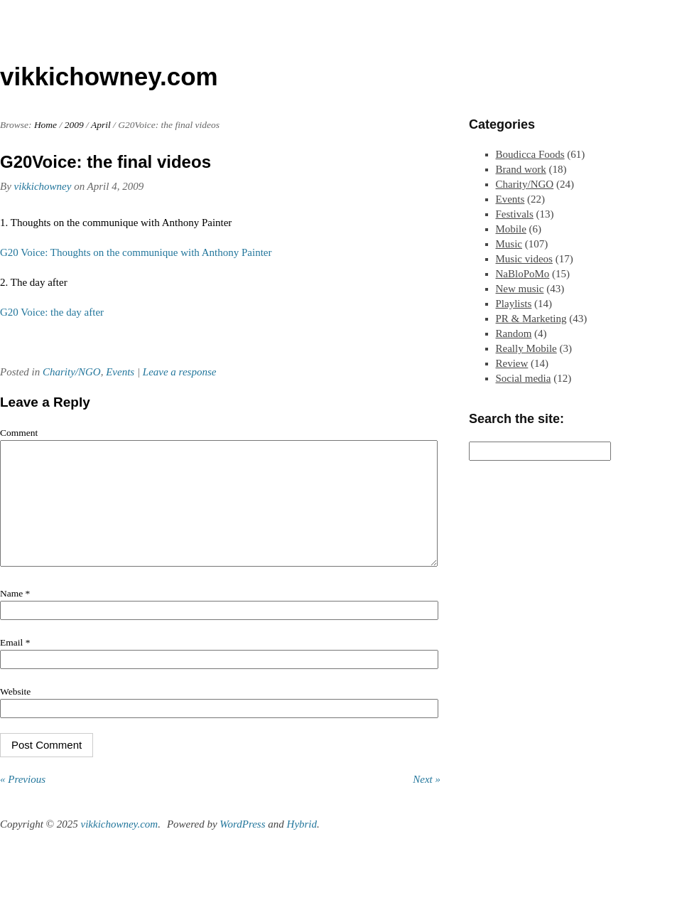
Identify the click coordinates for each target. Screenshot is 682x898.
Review (512, 363)
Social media (523, 378)
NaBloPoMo (523, 273)
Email (15, 663)
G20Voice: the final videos (105, 161)
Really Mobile (526, 348)
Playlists (514, 303)
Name (15, 614)
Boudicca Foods (530, 154)
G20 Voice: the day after (52, 312)
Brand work (521, 169)
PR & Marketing (531, 318)
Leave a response (180, 372)
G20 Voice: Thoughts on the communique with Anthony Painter (135, 252)
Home (45, 124)
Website (15, 712)
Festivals (515, 214)
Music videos (524, 258)
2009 (74, 124)
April (101, 124)
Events (120, 372)
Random (514, 333)
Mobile (511, 229)
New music (520, 288)
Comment (19, 432)
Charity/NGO (72, 372)
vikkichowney (43, 186)
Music (509, 244)
